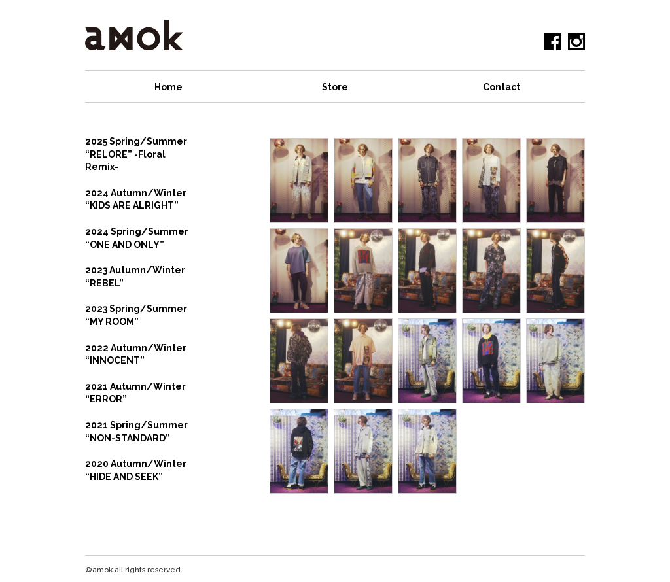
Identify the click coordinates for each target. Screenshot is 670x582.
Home (168, 87)
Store (335, 87)
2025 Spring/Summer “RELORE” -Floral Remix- (136, 154)
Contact (501, 87)
